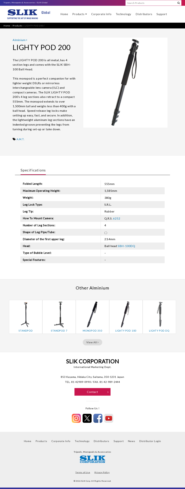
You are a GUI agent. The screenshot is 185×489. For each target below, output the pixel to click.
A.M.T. (21, 139)
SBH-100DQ (126, 246)
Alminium (20, 40)
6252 (116, 218)
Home (64, 14)
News (131, 441)
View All (92, 342)
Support (162, 14)
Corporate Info (101, 14)
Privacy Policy (102, 472)
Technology (123, 14)
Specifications (33, 170)
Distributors (144, 14)
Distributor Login (150, 441)
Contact (98, 391)
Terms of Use (82, 472)
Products (79, 14)
